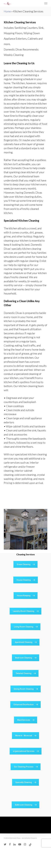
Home (7, 11)
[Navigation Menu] (45, 3)
